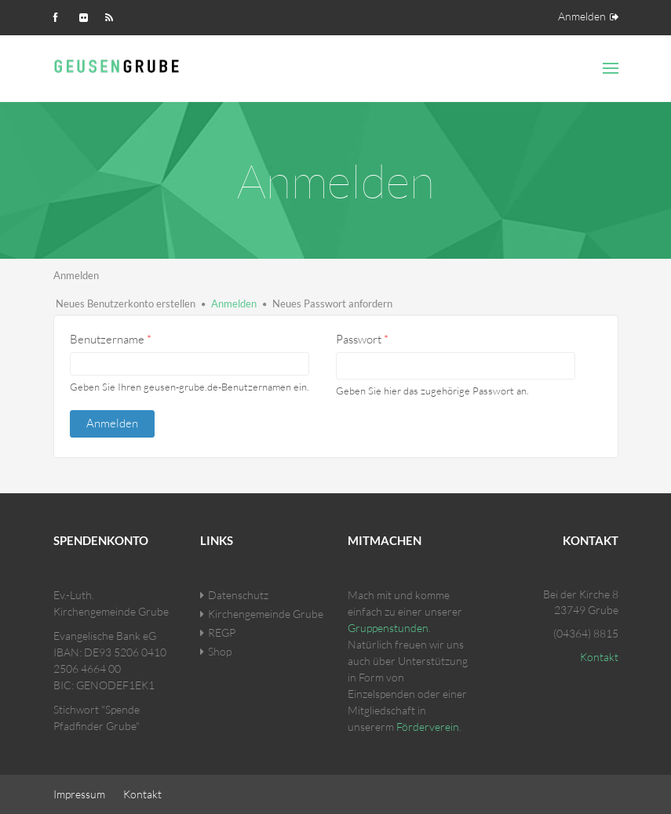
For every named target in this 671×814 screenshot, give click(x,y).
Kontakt (599, 656)
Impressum (79, 794)
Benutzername (110, 339)
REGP (221, 632)
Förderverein (427, 726)
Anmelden (582, 16)
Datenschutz (238, 594)
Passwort (362, 339)
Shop (220, 651)
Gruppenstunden (388, 627)
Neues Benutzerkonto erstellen (125, 303)
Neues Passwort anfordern (332, 303)
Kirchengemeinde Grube (265, 613)
